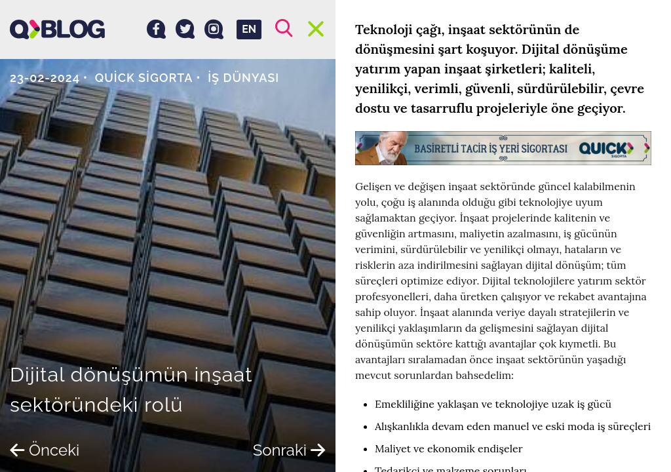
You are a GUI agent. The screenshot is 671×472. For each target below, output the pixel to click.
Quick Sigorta (144, 78)
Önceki (44, 450)
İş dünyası (243, 78)
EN (249, 29)
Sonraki (289, 450)
